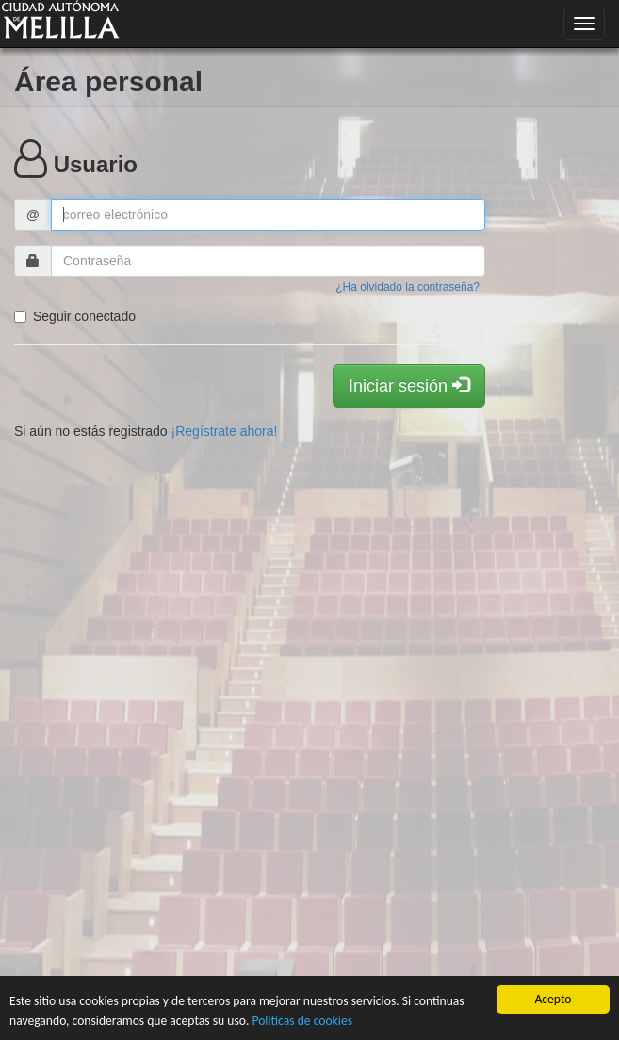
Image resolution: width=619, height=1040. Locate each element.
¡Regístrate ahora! (224, 431)
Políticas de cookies (302, 1021)
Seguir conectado (75, 316)
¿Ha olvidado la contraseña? (407, 287)
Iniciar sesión (409, 385)
